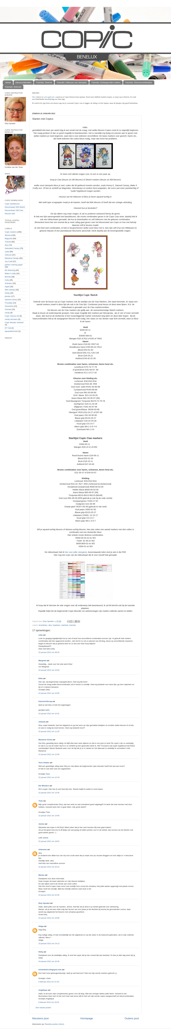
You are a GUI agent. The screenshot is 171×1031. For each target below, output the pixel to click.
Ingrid (7, 287)
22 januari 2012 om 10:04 (48, 670)
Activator (8, 283)
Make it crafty (10, 273)
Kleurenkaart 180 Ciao (14, 210)
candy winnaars (11, 319)
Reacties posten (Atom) (54, 1024)
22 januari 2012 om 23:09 (48, 918)
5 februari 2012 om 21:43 (48, 982)
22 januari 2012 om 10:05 (48, 693)
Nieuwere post (40, 1018)
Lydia (7, 252)
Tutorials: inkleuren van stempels (72, 82)
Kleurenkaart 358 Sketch (15, 207)
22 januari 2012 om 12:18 (48, 777)
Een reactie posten (43, 1008)
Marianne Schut (45, 740)
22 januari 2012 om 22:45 (48, 895)
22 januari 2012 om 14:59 (48, 816)
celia (40, 635)
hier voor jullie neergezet (76, 552)
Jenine (41, 824)
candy (7, 313)
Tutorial (8, 242)
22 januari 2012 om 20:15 (48, 867)
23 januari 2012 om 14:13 (48, 943)
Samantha (9, 306)
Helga (41, 926)
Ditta (40, 678)
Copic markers (11, 232)
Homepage (86, 1018)
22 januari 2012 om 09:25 (48, 652)
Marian (41, 875)
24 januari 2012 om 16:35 (48, 961)
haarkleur (56, 625)
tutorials (72, 625)
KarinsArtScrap (45, 701)
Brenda (8, 277)
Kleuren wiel (10, 214)
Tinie (40, 801)
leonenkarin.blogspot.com (49, 970)
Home (8, 82)
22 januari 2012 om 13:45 (48, 793)
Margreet (42, 661)
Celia (7, 280)
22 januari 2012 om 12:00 (48, 754)
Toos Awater (43, 763)
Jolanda (41, 722)
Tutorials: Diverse (44, 82)
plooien (8, 296)
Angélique (42, 990)
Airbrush (8, 255)
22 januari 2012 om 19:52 (48, 841)
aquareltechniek (11, 331)
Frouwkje (8, 303)
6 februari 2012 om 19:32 (48, 1002)
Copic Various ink (12, 316)
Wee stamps (10, 290)
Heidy (7, 293)
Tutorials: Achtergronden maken (105, 82)
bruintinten (43, 625)
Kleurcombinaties (23, 82)
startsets (64, 625)
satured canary (11, 300)
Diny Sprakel (44, 903)
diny (50, 625)
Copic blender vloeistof (14, 322)
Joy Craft (8, 261)
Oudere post (132, 1018)
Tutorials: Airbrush (13, 87)
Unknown (42, 849)
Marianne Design (12, 258)
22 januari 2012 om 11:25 (48, 731)
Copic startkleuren (12, 204)
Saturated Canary (12, 248)
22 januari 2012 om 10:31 (48, 714)
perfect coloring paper (14, 265)
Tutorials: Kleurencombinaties (138, 82)
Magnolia (8, 238)
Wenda (8, 235)
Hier (34, 97)
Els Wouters (43, 786)
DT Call (8, 328)
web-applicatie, (49, 97)
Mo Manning (10, 270)
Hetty (40, 952)
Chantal (8, 309)
